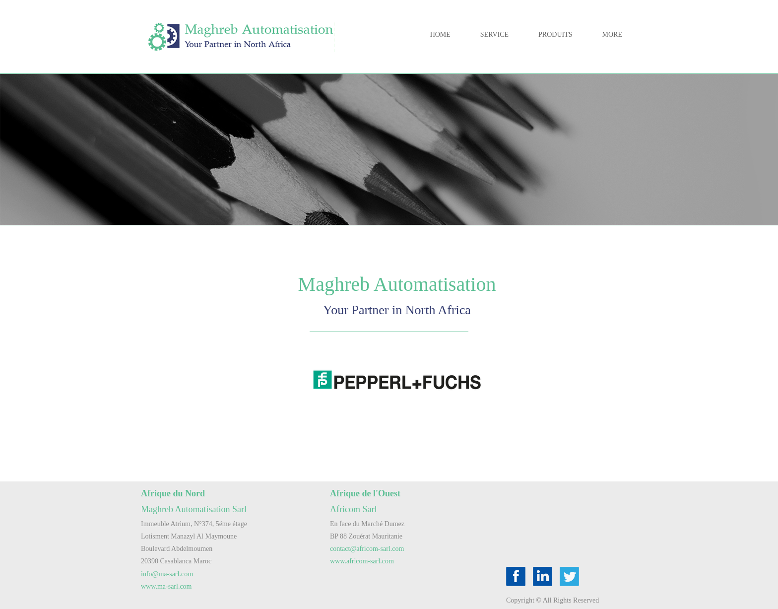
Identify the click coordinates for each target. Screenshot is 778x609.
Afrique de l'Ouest (365, 493)
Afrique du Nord (173, 493)
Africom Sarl (353, 509)
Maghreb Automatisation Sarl (194, 509)
